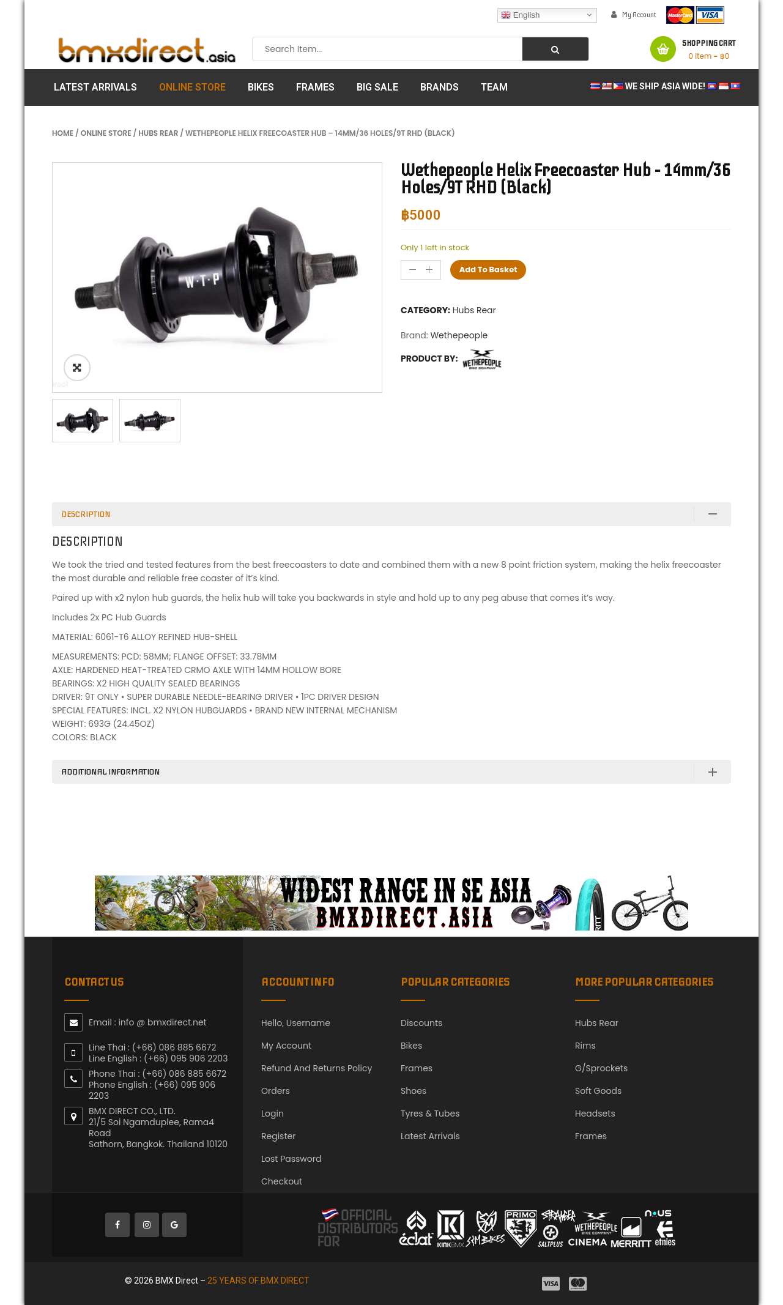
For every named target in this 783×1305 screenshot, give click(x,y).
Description (85, 514)
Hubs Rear (158, 133)
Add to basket (488, 269)
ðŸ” (77, 367)
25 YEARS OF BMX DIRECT (258, 1280)
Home (62, 133)
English (520, 15)
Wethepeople (459, 335)
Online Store (106, 133)
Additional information (110, 772)
